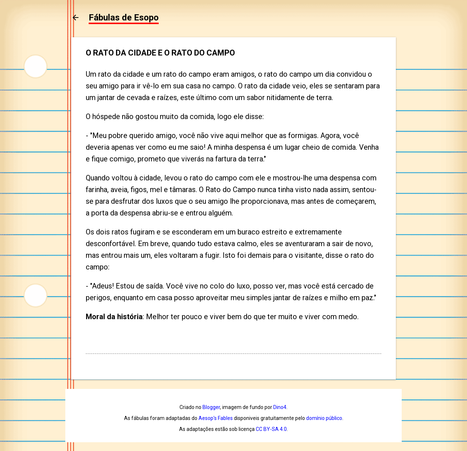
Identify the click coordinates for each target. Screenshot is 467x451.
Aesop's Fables (215, 418)
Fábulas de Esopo (124, 17)
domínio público (324, 418)
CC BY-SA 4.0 (271, 429)
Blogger (211, 407)
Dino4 (279, 407)
